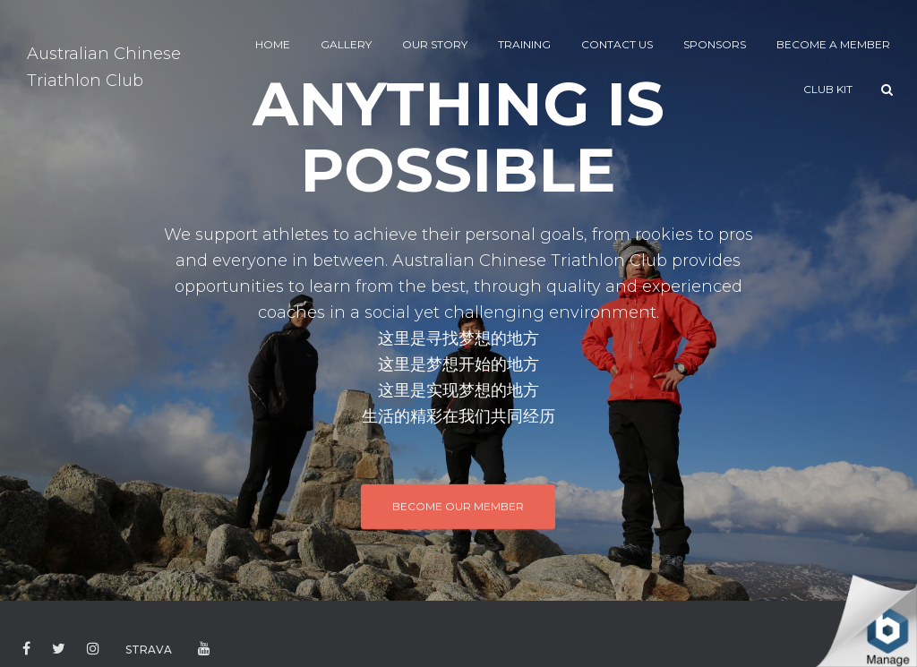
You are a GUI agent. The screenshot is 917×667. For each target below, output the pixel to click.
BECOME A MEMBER (833, 44)
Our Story (434, 44)
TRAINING (524, 44)
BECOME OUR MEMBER (458, 505)
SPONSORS (714, 44)
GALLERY (346, 44)
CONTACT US (617, 44)
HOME (272, 44)
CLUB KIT (828, 89)
